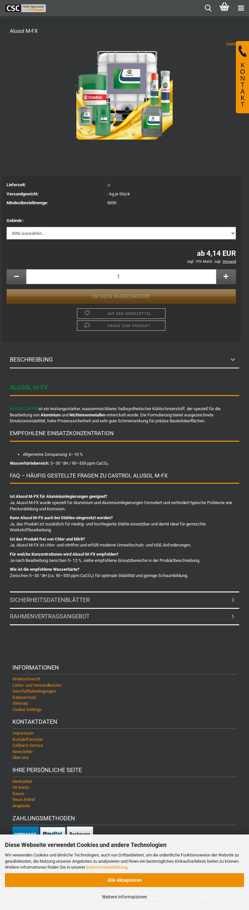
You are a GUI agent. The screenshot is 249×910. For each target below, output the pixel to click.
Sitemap (20, 703)
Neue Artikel (23, 799)
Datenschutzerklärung (106, 867)
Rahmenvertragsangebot (50, 616)
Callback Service (27, 745)
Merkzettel (22, 781)
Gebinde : (15, 220)
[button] (16, 276)
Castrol (232, 43)
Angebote (21, 805)
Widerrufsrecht (26, 679)
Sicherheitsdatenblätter (50, 599)
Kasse (18, 793)
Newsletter (22, 751)
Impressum (23, 733)
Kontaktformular (27, 739)
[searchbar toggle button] (208, 8)
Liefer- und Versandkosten (37, 685)
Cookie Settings (27, 709)
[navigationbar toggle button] (241, 8)
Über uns (20, 757)
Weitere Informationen (124, 896)
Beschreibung (31, 359)
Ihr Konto (20, 787)
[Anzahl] (121, 276)
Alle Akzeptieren (124, 880)
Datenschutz (24, 697)
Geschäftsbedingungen (34, 691)
